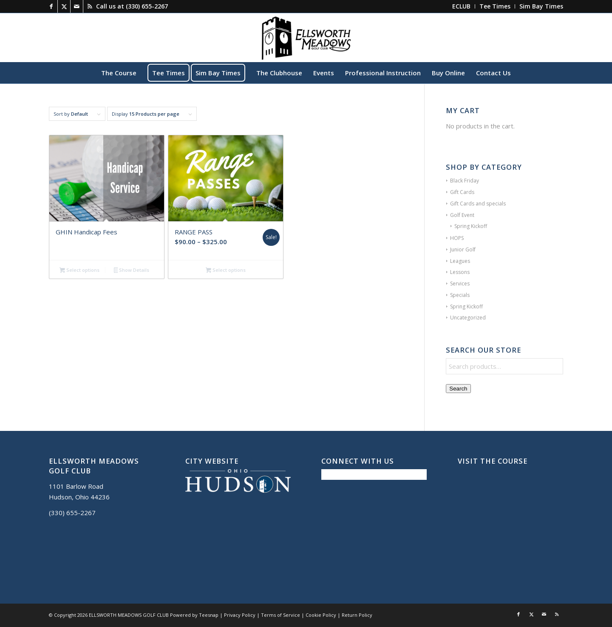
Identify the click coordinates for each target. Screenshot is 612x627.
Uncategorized (468, 317)
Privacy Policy (239, 615)
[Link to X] (64, 6)
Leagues (460, 261)
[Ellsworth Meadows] (306, 37)
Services (460, 283)
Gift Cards (462, 192)
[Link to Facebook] (51, 6)
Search (458, 388)
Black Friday (464, 180)
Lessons (460, 272)
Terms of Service (280, 615)
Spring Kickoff (470, 226)
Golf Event (462, 215)
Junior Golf (463, 249)
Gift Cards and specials (478, 203)
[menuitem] (461, 6)
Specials (460, 295)
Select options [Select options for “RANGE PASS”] (226, 270)
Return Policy (357, 615)
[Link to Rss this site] (89, 6)
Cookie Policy (321, 615)
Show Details (132, 270)
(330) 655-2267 (147, 6)
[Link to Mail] (77, 6)
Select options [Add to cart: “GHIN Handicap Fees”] (79, 270)
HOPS (457, 238)
